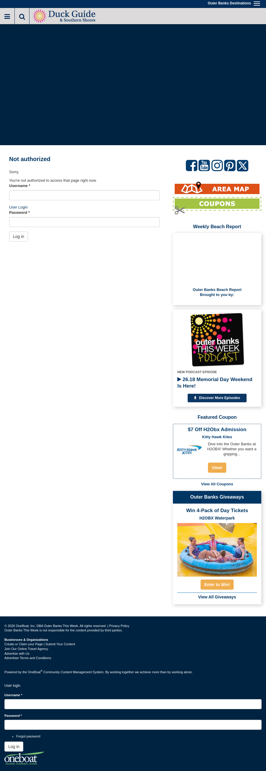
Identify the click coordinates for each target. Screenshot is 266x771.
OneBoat (35, 672)
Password (19, 212)
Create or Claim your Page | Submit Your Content (39, 644)
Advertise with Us (16, 653)
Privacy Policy (119, 626)
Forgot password (28, 736)
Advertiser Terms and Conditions (27, 658)
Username (19, 185)
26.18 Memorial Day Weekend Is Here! (214, 383)
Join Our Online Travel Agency (26, 649)
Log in (18, 236)
